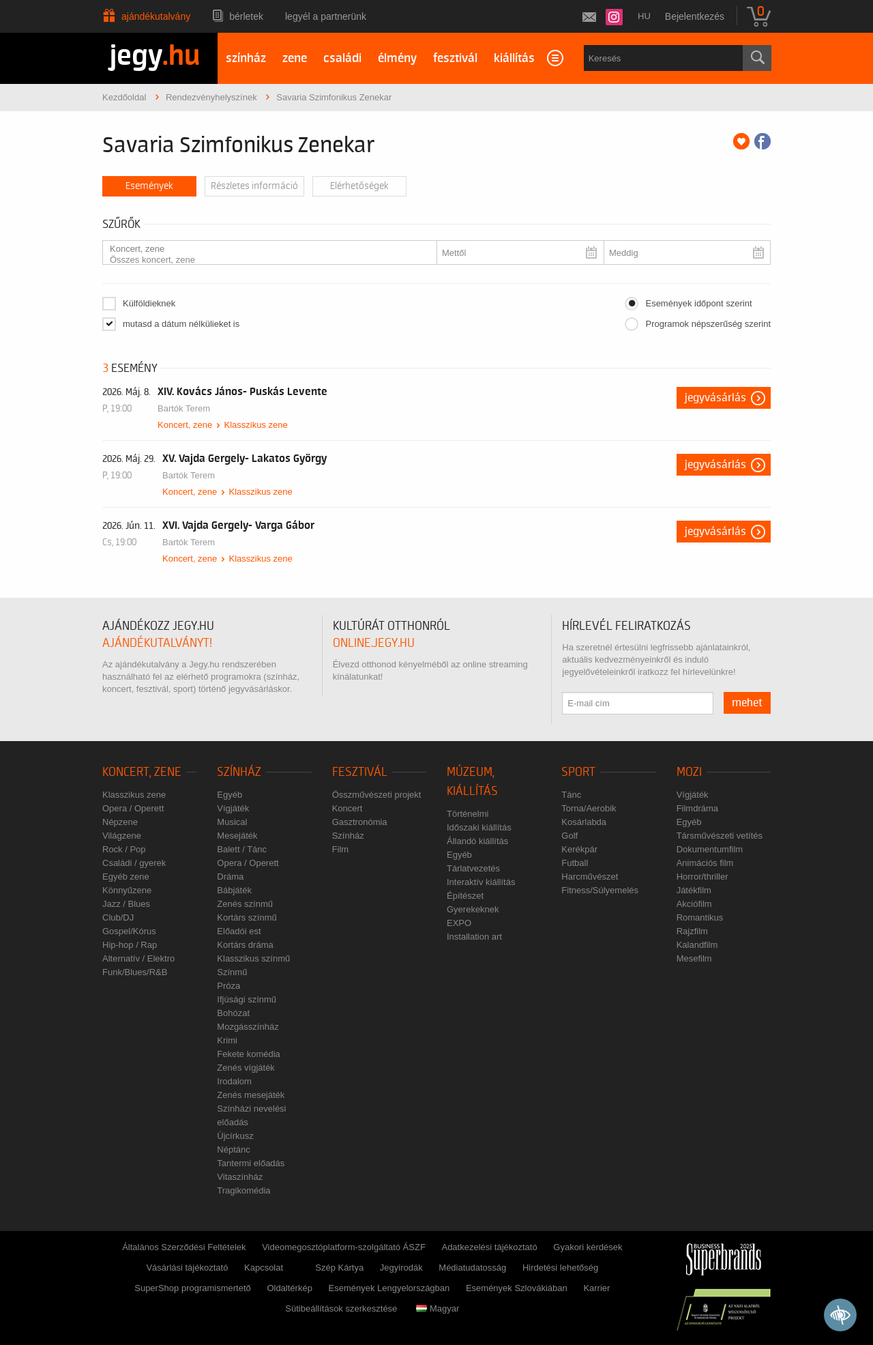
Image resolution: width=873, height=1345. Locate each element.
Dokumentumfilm (710, 849)
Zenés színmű (245, 904)
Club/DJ (118, 917)
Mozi (689, 772)
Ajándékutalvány (155, 16)
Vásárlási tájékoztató (187, 1267)
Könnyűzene (126, 890)
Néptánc (233, 1149)
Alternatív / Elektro (138, 958)
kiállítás (514, 58)
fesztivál (455, 58)
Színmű (232, 972)
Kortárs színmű (246, 917)
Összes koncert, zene (264, 260)
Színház (239, 772)
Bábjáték (234, 890)
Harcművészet (589, 876)
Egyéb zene (125, 876)
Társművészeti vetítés (720, 835)
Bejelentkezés (694, 16)
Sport (578, 772)
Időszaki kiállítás (479, 827)
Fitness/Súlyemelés (599, 890)
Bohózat (233, 1013)
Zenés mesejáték (250, 1095)
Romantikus (700, 917)
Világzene (121, 835)
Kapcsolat (263, 1267)
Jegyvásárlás (715, 398)
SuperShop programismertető (192, 1288)
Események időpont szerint (698, 303)
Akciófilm (694, 904)
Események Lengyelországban (389, 1288)
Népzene (120, 822)
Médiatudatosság (472, 1267)
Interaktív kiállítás (481, 882)
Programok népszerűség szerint (708, 324)
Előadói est (239, 931)
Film (340, 849)
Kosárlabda (583, 822)
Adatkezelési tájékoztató (489, 1247)
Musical (232, 822)
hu (644, 16)
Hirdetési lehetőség (560, 1267)
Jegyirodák (401, 1267)
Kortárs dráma (245, 945)
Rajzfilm (692, 931)
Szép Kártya (339, 1267)
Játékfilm (694, 890)
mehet (747, 703)
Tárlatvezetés (473, 868)
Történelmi (467, 814)
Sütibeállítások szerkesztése (341, 1308)
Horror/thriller (702, 876)
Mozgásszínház (247, 1027)
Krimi (227, 1040)
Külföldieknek (149, 303)
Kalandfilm (697, 945)
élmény (397, 58)
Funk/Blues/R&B (134, 972)
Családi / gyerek (134, 863)
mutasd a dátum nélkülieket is (181, 324)
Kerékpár (579, 849)
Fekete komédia (248, 1054)
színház (246, 58)
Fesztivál (359, 772)
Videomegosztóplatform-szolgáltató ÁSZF (344, 1247)
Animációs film (705, 863)
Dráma (230, 876)
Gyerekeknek (473, 909)
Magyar (437, 1308)
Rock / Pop (124, 849)
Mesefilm (694, 958)
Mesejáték (237, 835)
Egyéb (229, 795)
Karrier (596, 1288)
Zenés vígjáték (246, 1067)
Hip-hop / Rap (129, 945)
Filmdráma (697, 808)
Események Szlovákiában (516, 1288)
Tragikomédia (243, 1190)
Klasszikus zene (255, 425)
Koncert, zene (264, 249)
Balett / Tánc (242, 849)
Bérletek (246, 16)
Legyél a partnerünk (325, 16)
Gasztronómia (359, 822)
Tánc (571, 795)
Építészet (465, 896)
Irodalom (234, 1081)
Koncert (347, 808)
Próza (228, 986)
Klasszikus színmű (253, 958)
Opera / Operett (133, 808)
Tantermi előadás (250, 1163)
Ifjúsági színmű (246, 999)
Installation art (474, 936)
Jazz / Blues (126, 904)
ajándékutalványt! (157, 643)
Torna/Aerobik (588, 808)
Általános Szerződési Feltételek (184, 1247)
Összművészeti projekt (376, 795)
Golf (569, 835)
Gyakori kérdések (587, 1247)
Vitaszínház (240, 1177)
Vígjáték (233, 808)
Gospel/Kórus (129, 931)
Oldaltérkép (289, 1288)
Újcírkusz (235, 1136)
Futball (574, 863)
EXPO (459, 923)
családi (342, 58)
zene (294, 58)
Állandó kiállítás (477, 841)
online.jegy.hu (374, 643)
